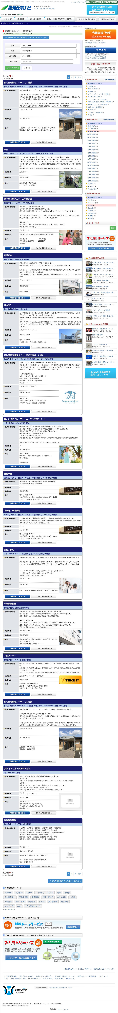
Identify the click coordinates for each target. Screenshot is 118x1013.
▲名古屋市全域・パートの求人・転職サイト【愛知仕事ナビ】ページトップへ (89, 969)
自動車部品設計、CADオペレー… (103, 304)
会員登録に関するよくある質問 (96, 42)
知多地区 (91, 186)
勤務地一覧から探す (109, 119)
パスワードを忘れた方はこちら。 (97, 56)
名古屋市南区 (91, 156)
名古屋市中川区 (92, 140)
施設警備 (64, 902)
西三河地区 (91, 126)
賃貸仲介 (19, 893)
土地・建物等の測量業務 (100, 280)
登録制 (90, 218)
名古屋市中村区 (92, 137)
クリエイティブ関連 (94, 96)
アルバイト (91, 202)
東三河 (52, 8)
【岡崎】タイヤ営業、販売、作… (103, 316)
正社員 (90, 200)
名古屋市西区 (91, 143)
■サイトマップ (81, 2)
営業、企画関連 (93, 88)
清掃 (59, 893)
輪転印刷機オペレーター (100, 286)
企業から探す (59, 978)
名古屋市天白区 (92, 177)
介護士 (29, 893)
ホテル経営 (61, 897)
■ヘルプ (73, 2)
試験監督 (31, 902)
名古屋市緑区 (91, 162)
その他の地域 (92, 189)
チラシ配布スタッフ (33, 906)
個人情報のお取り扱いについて (64, 976)
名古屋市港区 (91, 159)
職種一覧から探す (110, 79)
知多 (44, 8)
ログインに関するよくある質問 (96, 58)
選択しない (26, 45)
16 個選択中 (27, 51)
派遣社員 (91, 210)
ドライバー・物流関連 (95, 112)
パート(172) (27, 56)
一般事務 (8, 893)
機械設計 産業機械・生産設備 (102, 356)
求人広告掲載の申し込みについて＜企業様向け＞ (26, 978)
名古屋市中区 (91, 134)
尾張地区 (91, 183)
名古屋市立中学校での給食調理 (102, 350)
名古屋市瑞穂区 (92, 153)
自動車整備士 (10, 897)
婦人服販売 (52, 902)
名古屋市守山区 (92, 181)
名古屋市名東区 (92, 174)
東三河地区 (91, 128)
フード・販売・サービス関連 (97, 99)
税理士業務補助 (97, 335)
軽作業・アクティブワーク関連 (97, 104)
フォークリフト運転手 (44, 893)
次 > (79, 77)
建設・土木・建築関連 (95, 107)
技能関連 (91, 86)
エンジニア (9, 906)
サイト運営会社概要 (10, 976)
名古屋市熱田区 (92, 149)
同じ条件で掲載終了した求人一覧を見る (65, 881)
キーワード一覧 (9, 909)
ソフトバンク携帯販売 (99, 344)
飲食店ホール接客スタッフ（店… (103, 329)
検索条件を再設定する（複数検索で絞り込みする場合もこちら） (25, 37)
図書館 (41, 902)
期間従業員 (91, 213)
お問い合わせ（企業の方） (44, 976)
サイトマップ (104, 976)
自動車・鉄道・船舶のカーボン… (103, 362)
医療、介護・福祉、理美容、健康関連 (99, 102)
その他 (90, 115)
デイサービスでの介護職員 (101, 310)
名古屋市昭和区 (92, 171)
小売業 (72, 897)
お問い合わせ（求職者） (26, 976)
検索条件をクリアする (95, 83)
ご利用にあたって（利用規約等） (87, 976)
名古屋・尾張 (38, 8)
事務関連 (91, 91)
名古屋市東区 (91, 168)
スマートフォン (63, 1009)
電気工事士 (20, 902)
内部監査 (8, 902)
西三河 (48, 8)
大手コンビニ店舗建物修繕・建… (103, 292)
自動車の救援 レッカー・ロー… (103, 262)
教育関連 (91, 109)
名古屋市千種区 (92, 165)
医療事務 (35, 897)
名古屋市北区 (91, 146)
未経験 (67, 893)
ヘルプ (6, 978)
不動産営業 (23, 897)
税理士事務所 (48, 897)
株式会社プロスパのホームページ (60, 988)
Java (19, 906)
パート (90, 205)
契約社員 (91, 208)
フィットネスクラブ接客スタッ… (103, 274)
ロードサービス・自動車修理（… (103, 268)
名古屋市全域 (92, 131)
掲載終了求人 (70, 978)
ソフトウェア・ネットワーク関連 (98, 94)
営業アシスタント (98, 298)
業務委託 (91, 216)
